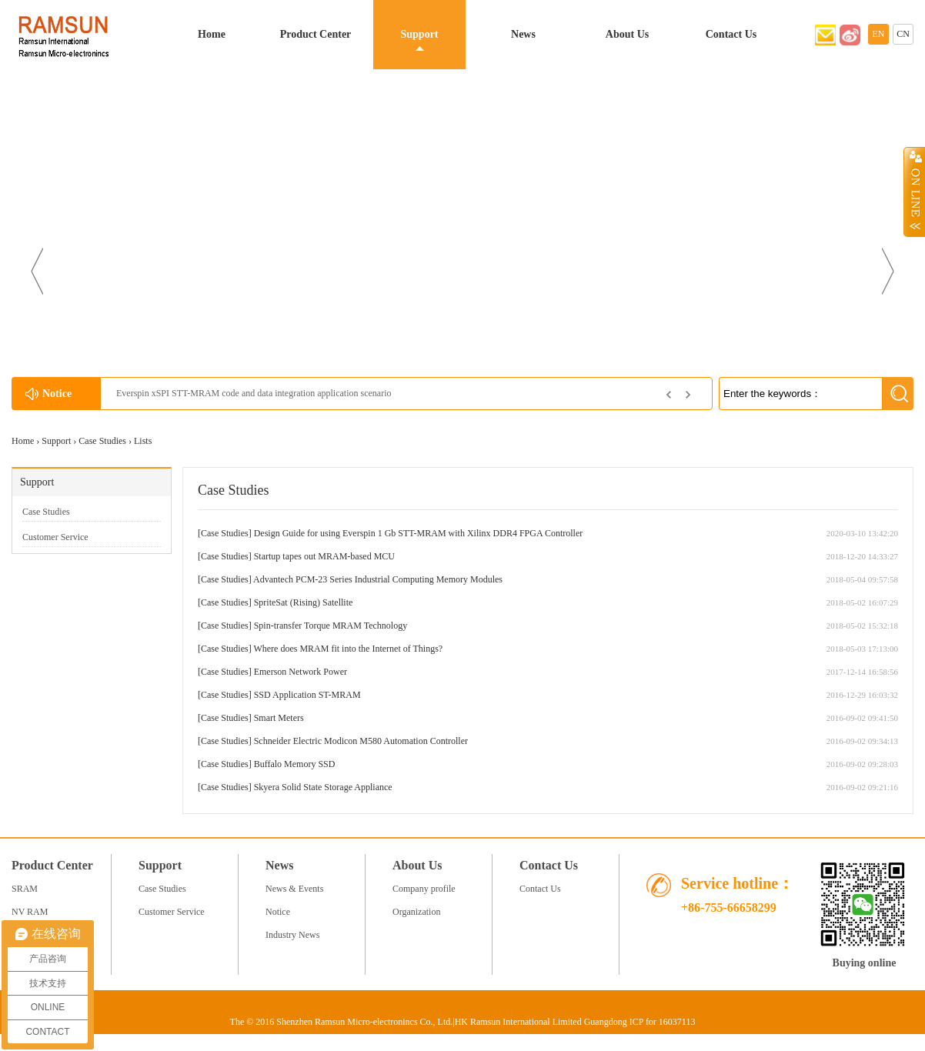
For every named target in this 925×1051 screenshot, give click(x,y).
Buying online (865, 963)
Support (419, 34)
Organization (416, 911)
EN (879, 33)
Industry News (292, 934)
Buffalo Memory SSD (295, 764)
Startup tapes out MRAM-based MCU (324, 556)
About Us (627, 34)
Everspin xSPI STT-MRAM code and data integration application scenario (253, 393)
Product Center (316, 34)
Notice (277, 911)
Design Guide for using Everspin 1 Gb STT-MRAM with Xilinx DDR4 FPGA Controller (418, 533)
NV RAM (30, 911)
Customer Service (55, 537)
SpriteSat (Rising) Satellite (303, 602)
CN (903, 33)
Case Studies (102, 440)
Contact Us (731, 34)
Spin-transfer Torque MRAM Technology (331, 625)
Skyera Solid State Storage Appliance (323, 787)
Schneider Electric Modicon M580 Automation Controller (361, 741)
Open (914, 191)
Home (211, 34)
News (523, 34)
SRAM (25, 888)
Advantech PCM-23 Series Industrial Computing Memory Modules (378, 579)
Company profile (424, 888)
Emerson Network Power (300, 671)
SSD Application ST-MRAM (307, 694)
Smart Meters (279, 717)
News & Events (294, 888)
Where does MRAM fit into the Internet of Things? (347, 648)
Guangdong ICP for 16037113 (640, 1021)
